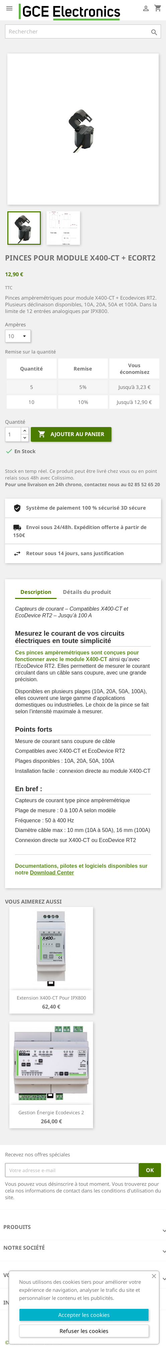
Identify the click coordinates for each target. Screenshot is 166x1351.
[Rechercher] (83, 31)
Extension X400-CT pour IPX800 (51, 998)
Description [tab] (35, 592)
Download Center (52, 872)
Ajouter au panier (71, 434)
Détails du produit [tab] (87, 592)
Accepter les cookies (84, 1315)
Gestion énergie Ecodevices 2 (51, 1112)
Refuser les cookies (84, 1331)
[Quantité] (13, 434)
